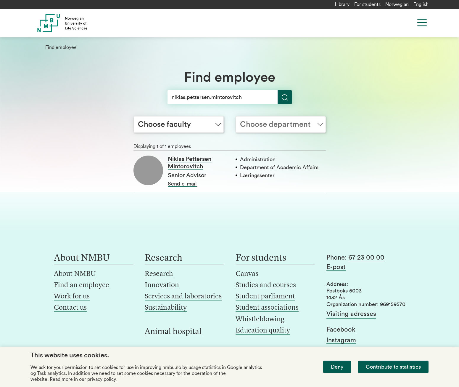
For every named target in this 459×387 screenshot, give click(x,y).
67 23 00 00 (366, 257)
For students (367, 4)
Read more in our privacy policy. (83, 379)
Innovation (162, 285)
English (421, 4)
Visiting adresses (351, 314)
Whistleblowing (260, 319)
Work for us (72, 296)
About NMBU (75, 274)
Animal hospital (173, 332)
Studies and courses (266, 285)
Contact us (70, 307)
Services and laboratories (183, 296)
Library (342, 4)
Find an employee (81, 285)
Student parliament (265, 296)
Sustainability (166, 307)
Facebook (340, 329)
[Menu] (422, 22)
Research (159, 274)
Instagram (341, 340)
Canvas (247, 274)
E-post (336, 267)
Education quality (263, 330)
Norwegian (397, 4)
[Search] (230, 97)
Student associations (267, 307)
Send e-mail (182, 183)
